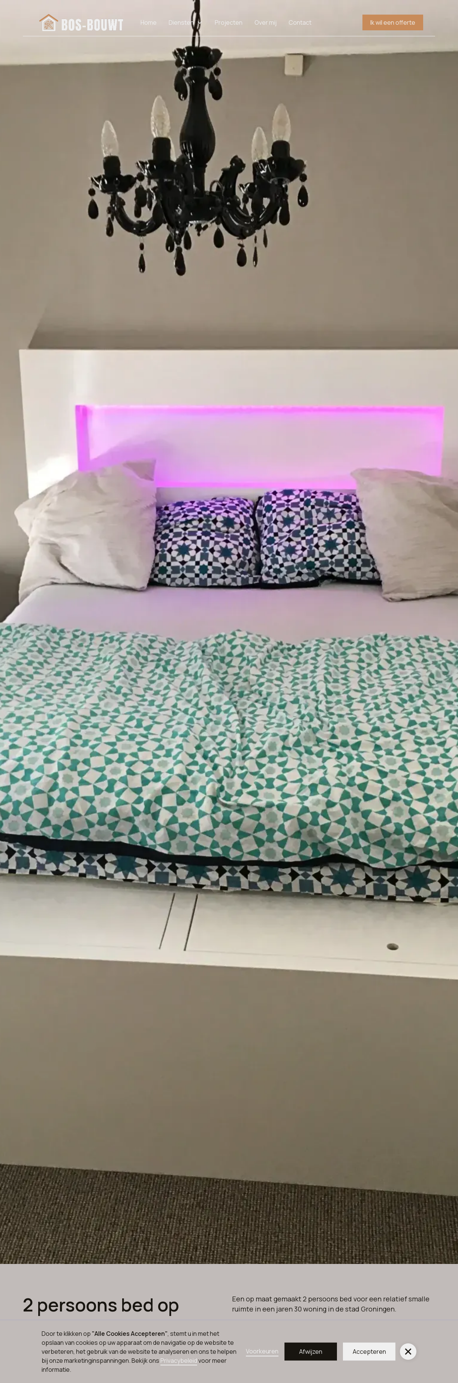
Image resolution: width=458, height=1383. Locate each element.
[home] (82, 22)
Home (149, 22)
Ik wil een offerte (392, 22)
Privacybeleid (178, 1360)
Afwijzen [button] (310, 1351)
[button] (408, 1351)
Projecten (228, 22)
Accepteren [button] (369, 1351)
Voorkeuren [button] (262, 1351)
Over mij (265, 22)
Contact (300, 22)
